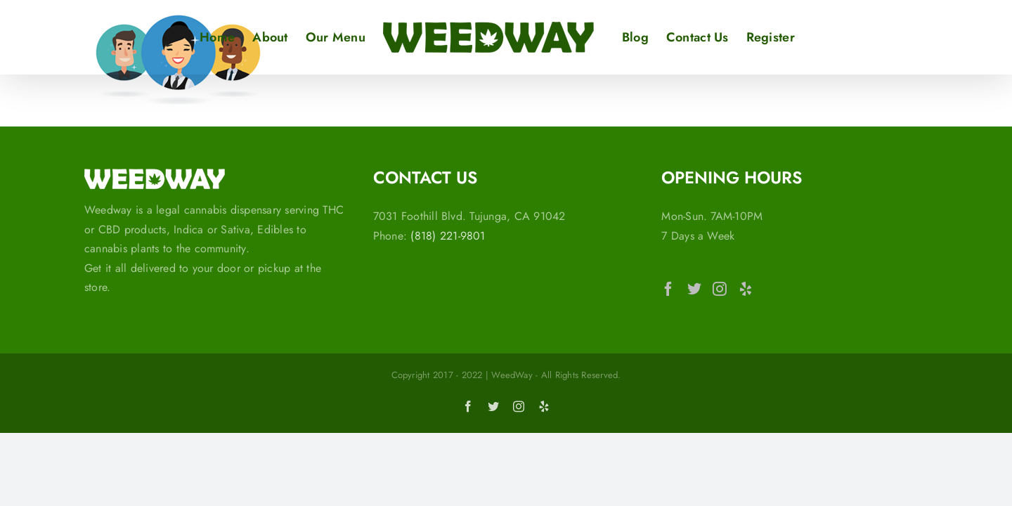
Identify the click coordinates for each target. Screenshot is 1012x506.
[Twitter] (694, 289)
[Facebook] (668, 289)
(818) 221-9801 (447, 236)
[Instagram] (720, 289)
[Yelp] (746, 289)
